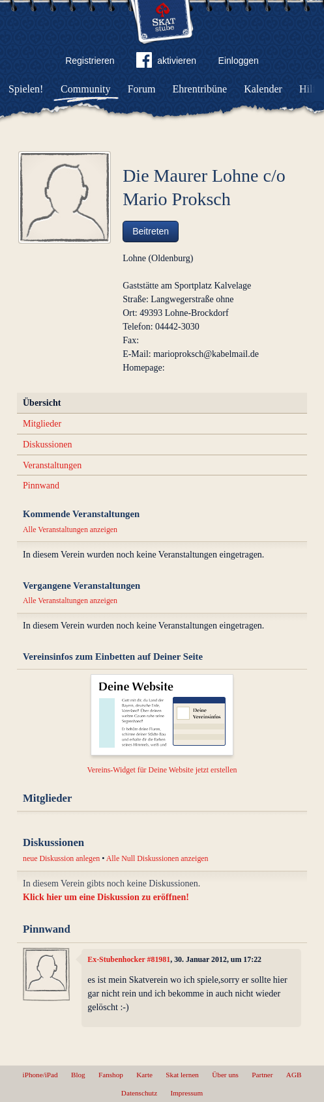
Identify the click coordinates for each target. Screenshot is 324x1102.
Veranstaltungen (52, 465)
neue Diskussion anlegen (61, 858)
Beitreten (150, 231)
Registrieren (89, 60)
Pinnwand (41, 485)
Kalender (263, 88)
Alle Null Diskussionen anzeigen (157, 858)
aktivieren (166, 62)
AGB (294, 1075)
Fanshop (110, 1075)
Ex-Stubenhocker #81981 (128, 959)
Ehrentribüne (200, 88)
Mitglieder (42, 424)
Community (85, 88)
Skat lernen (182, 1075)
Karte (144, 1075)
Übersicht (42, 403)
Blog (78, 1075)
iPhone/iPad (40, 1075)
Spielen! (25, 88)
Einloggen (238, 60)
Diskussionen (47, 444)
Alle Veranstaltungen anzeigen (70, 529)
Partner (262, 1075)
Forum (142, 88)
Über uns (225, 1075)
